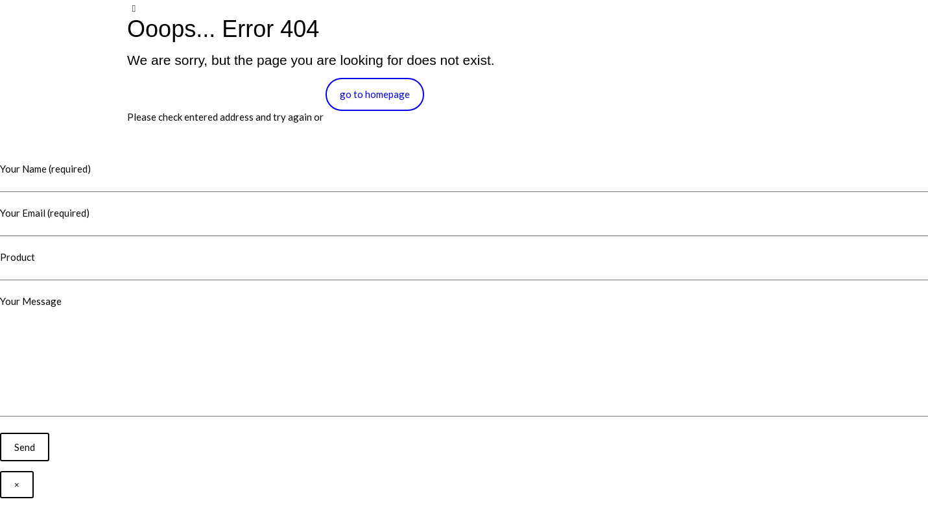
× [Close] (16, 484)
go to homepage (375, 94)
